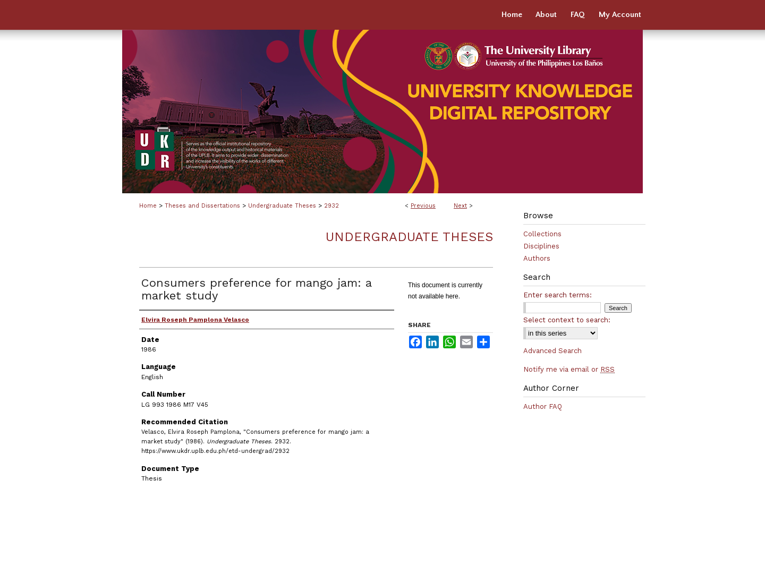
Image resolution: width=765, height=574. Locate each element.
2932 (331, 205)
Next (460, 205)
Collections (542, 234)
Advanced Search (552, 351)
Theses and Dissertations (202, 205)
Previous (423, 205)
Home (148, 205)
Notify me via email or (569, 369)
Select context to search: (566, 320)
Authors (536, 258)
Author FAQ (542, 406)
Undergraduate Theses (282, 205)
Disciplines (541, 246)
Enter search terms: (557, 295)
